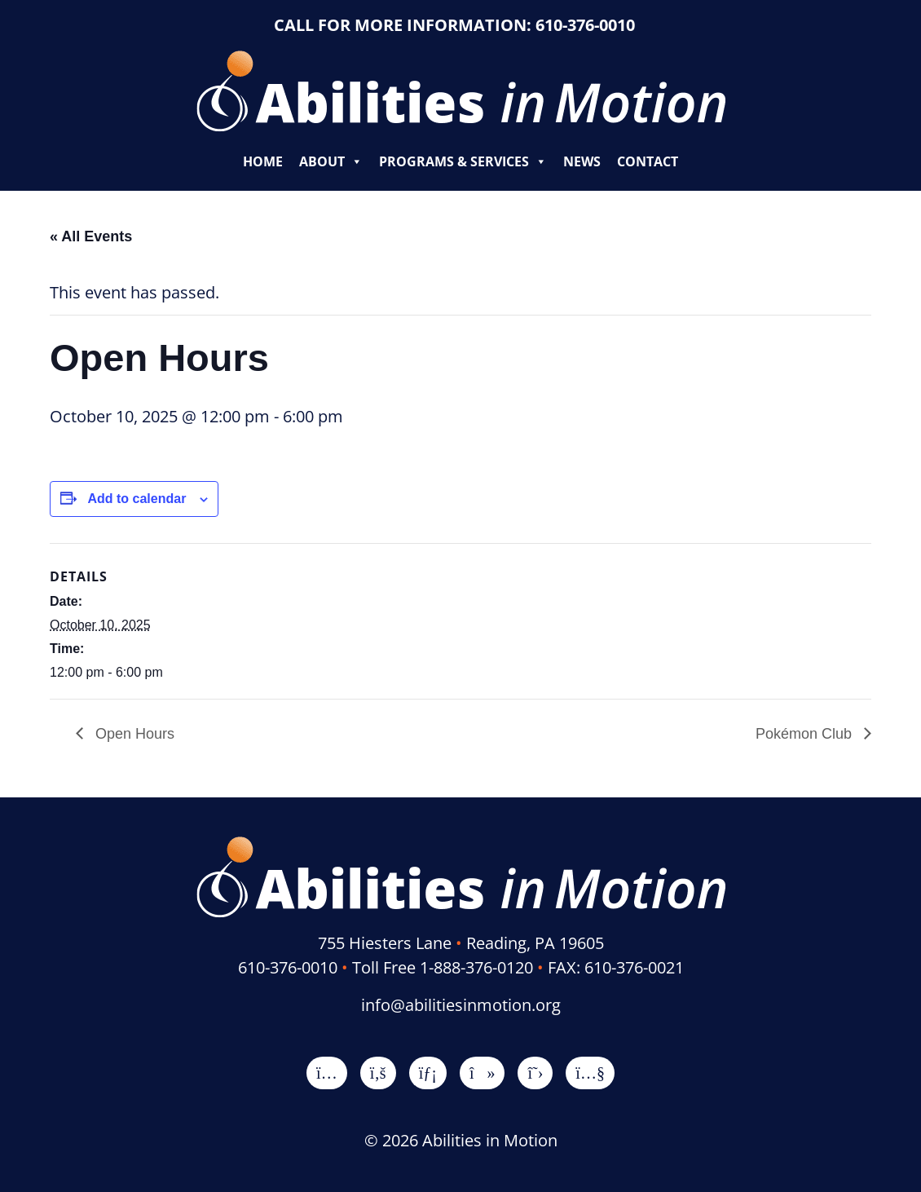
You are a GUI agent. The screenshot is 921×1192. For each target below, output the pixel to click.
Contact (647, 161)
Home (263, 161)
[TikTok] (482, 1073)
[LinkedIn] (428, 1073)
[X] (535, 1073)
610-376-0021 (634, 967)
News (582, 161)
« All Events (91, 236)
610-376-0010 (585, 25)
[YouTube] (590, 1073)
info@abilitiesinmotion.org (461, 1005)
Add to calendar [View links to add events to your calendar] (136, 498)
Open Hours (132, 734)
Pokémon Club (806, 734)
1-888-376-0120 (476, 967)
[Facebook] (378, 1073)
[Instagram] (326, 1073)
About (331, 161)
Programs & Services (463, 161)
